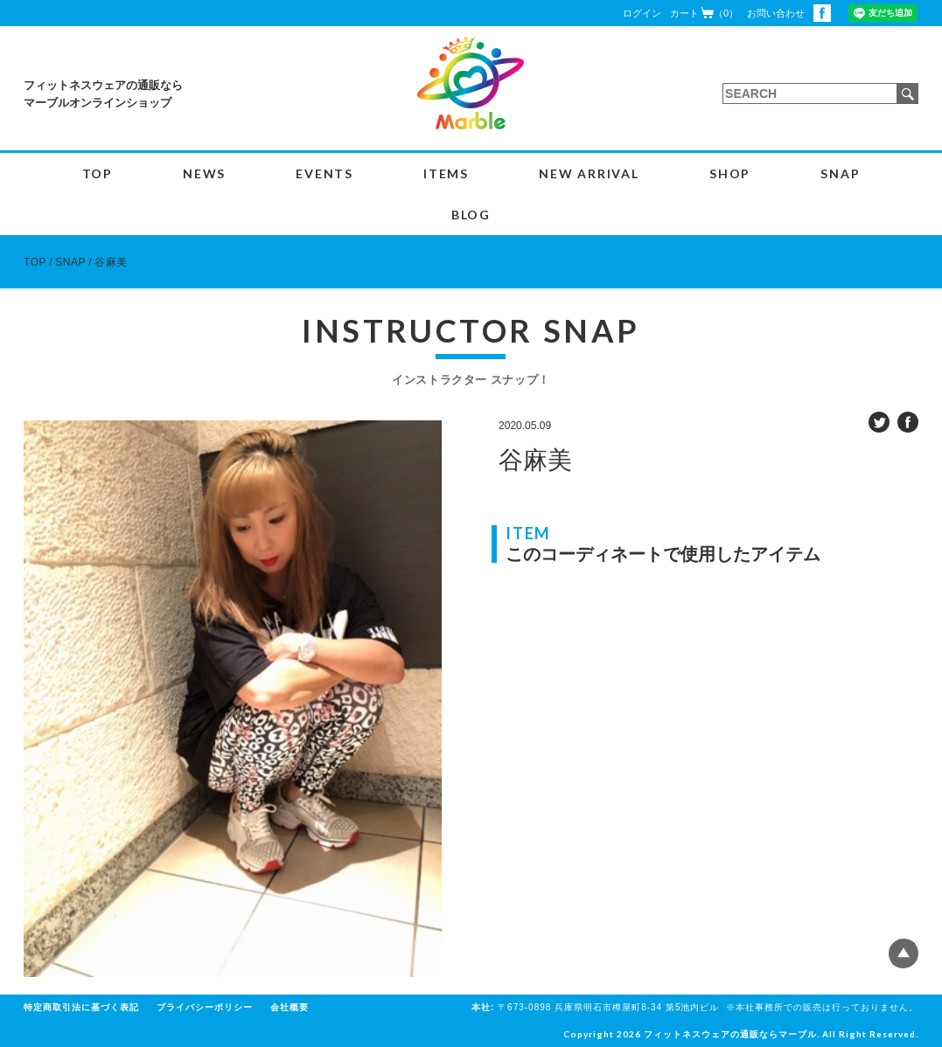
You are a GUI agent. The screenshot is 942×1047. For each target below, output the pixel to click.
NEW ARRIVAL (589, 173)
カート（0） (704, 12)
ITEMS (446, 173)
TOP (97, 173)
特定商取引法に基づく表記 (81, 1007)
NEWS (204, 173)
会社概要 (289, 1007)
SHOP (729, 173)
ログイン (642, 13)
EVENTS (324, 173)
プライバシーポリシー (205, 1007)
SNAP (840, 173)
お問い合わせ (776, 13)
